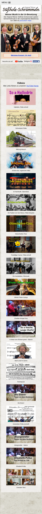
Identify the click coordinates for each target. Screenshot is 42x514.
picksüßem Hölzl (25, 20)
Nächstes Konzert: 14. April (21, 55)
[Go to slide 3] (22, 50)
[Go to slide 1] (19, 50)
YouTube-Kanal (32, 86)
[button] (6, 2)
